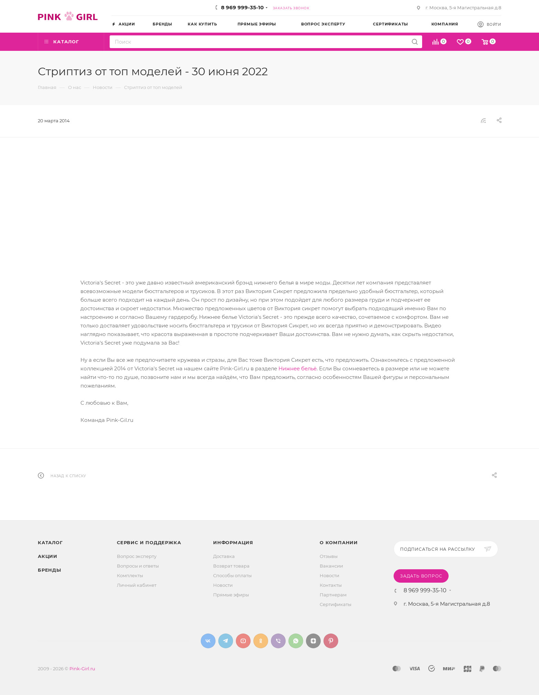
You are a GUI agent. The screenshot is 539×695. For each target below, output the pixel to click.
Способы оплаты (232, 575)
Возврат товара (231, 566)
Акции (47, 556)
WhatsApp (295, 641)
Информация (233, 542)
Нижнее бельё (297, 368)
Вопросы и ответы (138, 566)
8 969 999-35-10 (242, 7)
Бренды (49, 570)
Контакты (331, 585)
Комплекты (130, 575)
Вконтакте (208, 641)
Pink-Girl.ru (82, 668)
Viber (278, 641)
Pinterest (330, 641)
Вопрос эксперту (136, 556)
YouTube (243, 641)
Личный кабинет (136, 585)
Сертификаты (335, 604)
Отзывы (329, 556)
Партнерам (333, 594)
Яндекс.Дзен (313, 641)
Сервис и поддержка (149, 542)
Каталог (50, 542)
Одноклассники (260, 641)
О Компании (339, 542)
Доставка (224, 556)
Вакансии (331, 566)
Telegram (225, 641)
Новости (223, 585)
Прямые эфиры (231, 594)
